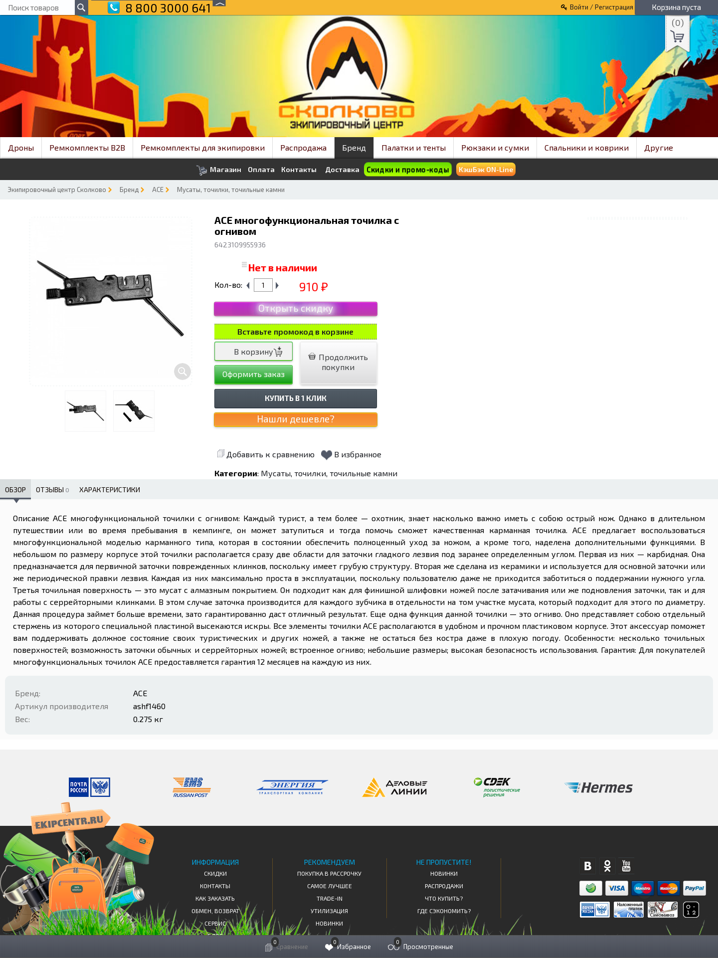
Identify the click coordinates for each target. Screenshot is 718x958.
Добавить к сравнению (266, 454)
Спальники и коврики (586, 147)
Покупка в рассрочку (329, 873)
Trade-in (330, 898)
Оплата (261, 169)
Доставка (342, 169)
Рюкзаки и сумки (495, 147)
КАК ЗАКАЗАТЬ (215, 898)
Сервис (215, 923)
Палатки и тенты (413, 147)
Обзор (15, 489)
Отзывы (52, 489)
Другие (658, 147)
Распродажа (303, 147)
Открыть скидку (295, 308)
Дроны (21, 147)
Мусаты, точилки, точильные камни (231, 189)
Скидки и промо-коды (407, 169)
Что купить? (444, 898)
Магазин (218, 170)
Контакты (299, 169)
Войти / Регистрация (601, 7)
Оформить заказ (253, 374)
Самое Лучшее (329, 885)
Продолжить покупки (338, 362)
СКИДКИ (215, 873)
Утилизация (329, 910)
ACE (158, 189)
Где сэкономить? (444, 910)
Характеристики (109, 489)
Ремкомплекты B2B (87, 147)
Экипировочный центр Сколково (56, 189)
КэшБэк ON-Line (486, 169)
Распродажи (444, 885)
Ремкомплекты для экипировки (203, 147)
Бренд (354, 147)
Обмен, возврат (215, 910)
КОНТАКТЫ (215, 885)
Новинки (329, 923)
